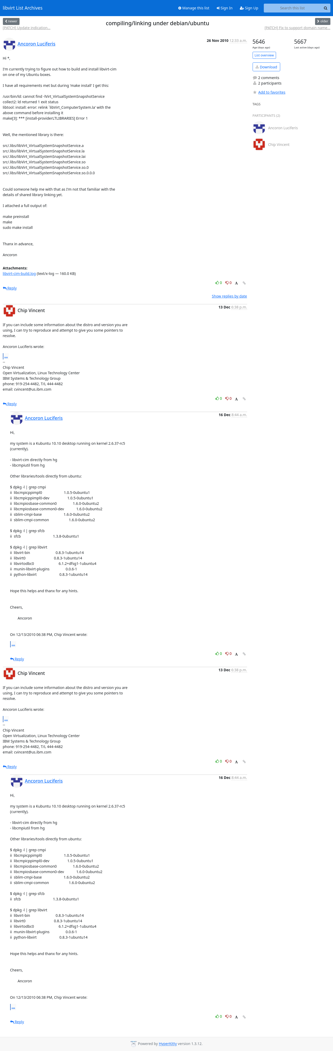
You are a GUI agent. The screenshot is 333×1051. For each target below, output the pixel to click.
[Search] (325, 8)
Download (266, 67)
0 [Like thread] (219, 282)
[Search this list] (292, 8)
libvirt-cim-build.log (19, 273)
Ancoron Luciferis (37, 44)
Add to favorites (269, 92)
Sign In (225, 7)
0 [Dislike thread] (229, 282)
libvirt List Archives (23, 8)
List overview (264, 55)
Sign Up (249, 7)
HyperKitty (168, 1043)
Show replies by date (229, 296)
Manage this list (193, 7)
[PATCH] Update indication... (26, 27)
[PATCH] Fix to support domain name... (297, 27)
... (6, 356)
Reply (10, 288)
